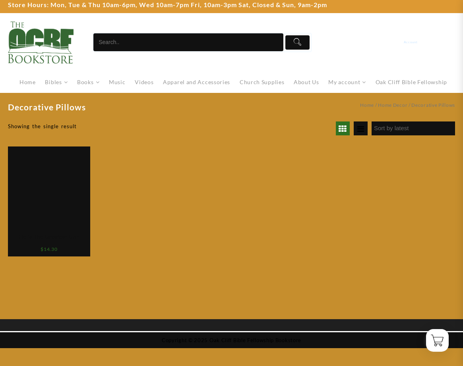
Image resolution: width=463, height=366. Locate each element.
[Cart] (450, 42)
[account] (416, 42)
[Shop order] (413, 128)
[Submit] (297, 42)
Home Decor (392, 105)
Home (367, 105)
